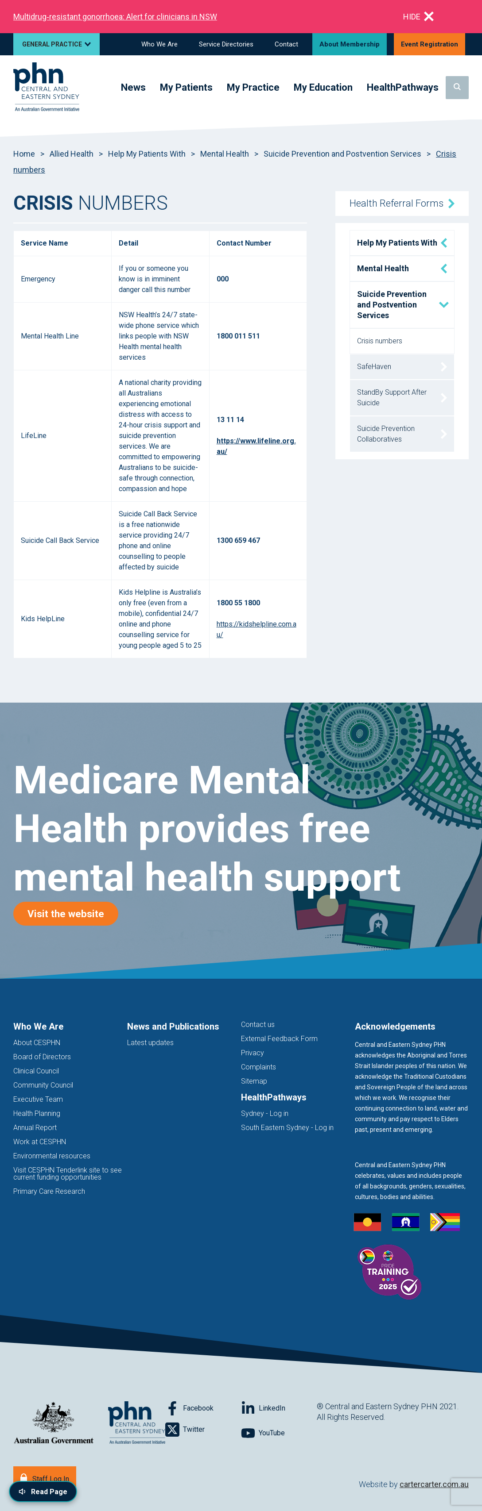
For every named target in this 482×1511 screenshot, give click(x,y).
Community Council (43, 1085)
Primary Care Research (49, 1191)
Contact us (258, 1024)
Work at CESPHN (39, 1142)
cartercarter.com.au (434, 1484)
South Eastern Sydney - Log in (287, 1127)
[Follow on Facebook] (203, 1408)
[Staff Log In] (44, 1478)
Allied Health (71, 153)
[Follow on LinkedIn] (279, 1408)
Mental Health (224, 153)
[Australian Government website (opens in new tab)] (53, 1423)
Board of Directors (42, 1057)
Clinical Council (36, 1071)
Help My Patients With (147, 153)
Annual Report (35, 1127)
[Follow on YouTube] (279, 1433)
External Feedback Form (279, 1038)
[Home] (46, 87)
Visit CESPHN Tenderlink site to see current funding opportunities (67, 1173)
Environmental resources (51, 1156)
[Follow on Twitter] (203, 1430)
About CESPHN (36, 1042)
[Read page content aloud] (43, 1491)
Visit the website (72, 913)
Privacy (252, 1053)
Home (24, 153)
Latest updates (150, 1042)
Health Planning (36, 1113)
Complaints (258, 1067)
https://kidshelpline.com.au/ (256, 629)
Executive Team (38, 1099)
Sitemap (254, 1081)
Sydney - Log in (264, 1113)
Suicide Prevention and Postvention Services (342, 153)
